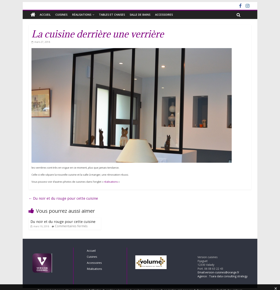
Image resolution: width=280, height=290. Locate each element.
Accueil (45, 14)
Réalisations (81, 14)
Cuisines (61, 14)
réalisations (111, 181)
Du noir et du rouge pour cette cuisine (63, 198)
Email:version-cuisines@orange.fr (218, 272)
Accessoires (164, 14)
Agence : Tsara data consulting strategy (222, 276)
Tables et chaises (112, 14)
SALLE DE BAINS (140, 14)
